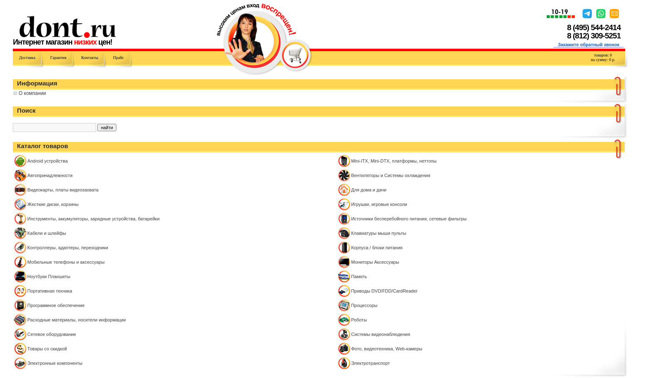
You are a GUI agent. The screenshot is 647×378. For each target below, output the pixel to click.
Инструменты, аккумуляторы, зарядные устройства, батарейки (93, 218)
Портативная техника (49, 290)
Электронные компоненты (54, 363)
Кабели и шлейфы (46, 233)
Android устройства (47, 160)
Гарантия (58, 57)
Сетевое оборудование (51, 334)
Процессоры (364, 305)
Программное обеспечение (56, 305)
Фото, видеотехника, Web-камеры (387, 348)
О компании (32, 93)
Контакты (89, 57)
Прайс (118, 57)
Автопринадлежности (49, 175)
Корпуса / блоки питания (377, 247)
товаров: (603, 55)
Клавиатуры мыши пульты (378, 233)
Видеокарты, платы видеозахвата (62, 189)
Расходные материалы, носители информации (76, 319)
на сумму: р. (603, 59)
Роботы (359, 319)
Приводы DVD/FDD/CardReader (384, 290)
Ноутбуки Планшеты (48, 276)
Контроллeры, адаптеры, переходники (67, 247)
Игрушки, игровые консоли (379, 204)
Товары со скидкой (47, 348)
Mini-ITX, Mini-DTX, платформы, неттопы (394, 160)
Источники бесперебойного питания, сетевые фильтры (409, 218)
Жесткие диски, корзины (52, 204)
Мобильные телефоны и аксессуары (65, 262)
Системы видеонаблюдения (380, 334)
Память (359, 276)
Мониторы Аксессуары (375, 262)
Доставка (27, 57)
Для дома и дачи (369, 189)
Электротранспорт (370, 363)
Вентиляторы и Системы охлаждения (390, 175)
